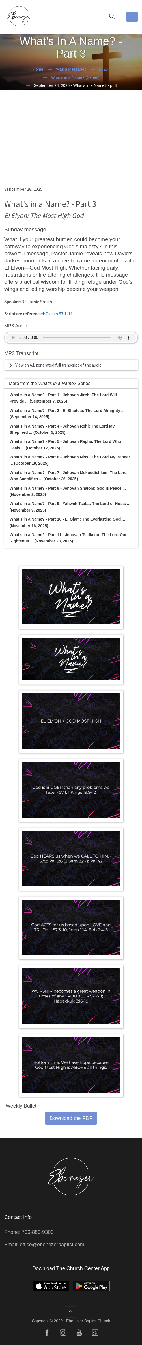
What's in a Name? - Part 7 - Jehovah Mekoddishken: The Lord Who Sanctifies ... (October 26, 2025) (68, 475)
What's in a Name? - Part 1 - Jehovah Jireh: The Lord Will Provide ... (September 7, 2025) (63, 398)
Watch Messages (71, 69)
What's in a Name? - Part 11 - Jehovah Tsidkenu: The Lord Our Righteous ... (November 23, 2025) (68, 537)
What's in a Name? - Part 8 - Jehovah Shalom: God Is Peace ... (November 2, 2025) (68, 491)
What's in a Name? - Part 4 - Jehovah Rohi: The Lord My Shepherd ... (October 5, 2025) (62, 429)
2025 (103, 69)
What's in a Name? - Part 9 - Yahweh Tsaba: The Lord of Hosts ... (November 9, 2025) (70, 506)
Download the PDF (71, 1118)
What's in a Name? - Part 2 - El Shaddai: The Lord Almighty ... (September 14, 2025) (67, 413)
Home (38, 69)
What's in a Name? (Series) (75, 77)
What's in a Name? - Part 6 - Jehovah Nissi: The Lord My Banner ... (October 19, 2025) (70, 460)
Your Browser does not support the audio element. (71, 337)
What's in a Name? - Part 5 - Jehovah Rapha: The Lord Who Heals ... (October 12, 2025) (65, 444)
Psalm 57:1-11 (59, 314)
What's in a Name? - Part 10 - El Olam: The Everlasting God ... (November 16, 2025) (67, 522)
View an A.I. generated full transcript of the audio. (58, 365)
